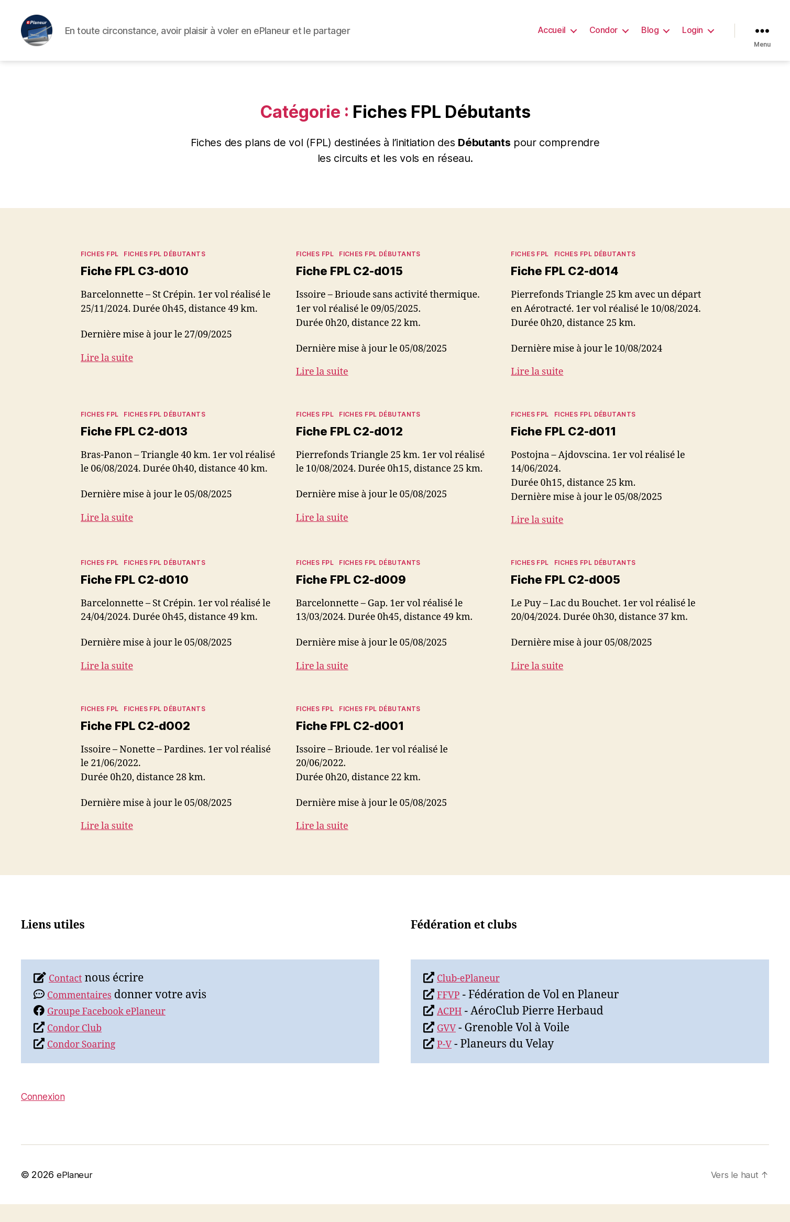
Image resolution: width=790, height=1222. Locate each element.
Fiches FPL (99, 270)
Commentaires (85, 1013)
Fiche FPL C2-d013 (139, 447)
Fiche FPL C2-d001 (354, 742)
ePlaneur (75, 1192)
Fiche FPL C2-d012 (354, 447)
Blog (650, 38)
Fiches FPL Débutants (164, 270)
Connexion (48, 1113)
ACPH (452, 1029)
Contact (69, 996)
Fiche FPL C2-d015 (354, 286)
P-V (445, 1062)
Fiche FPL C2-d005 (570, 596)
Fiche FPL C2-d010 (139, 596)
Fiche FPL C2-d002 (140, 742)
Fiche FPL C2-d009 (355, 596)
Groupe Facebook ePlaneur (117, 1029)
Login (692, 38)
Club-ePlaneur (474, 996)
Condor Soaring (87, 1062)
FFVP (450, 1013)
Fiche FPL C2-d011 (568, 447)
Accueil (551, 38)
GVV (448, 1046)
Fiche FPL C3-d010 (140, 286)
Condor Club (79, 1046)
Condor (603, 38)
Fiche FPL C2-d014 (569, 286)
